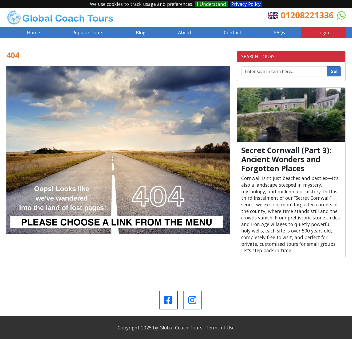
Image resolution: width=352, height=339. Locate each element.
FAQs (279, 32)
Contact (233, 32)
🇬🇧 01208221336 (301, 15)
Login (323, 32)
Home (33, 32)
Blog (140, 32)
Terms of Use (220, 327)
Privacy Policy (246, 4)
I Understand (211, 4)
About (185, 32)
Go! (334, 71)
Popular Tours (87, 32)
